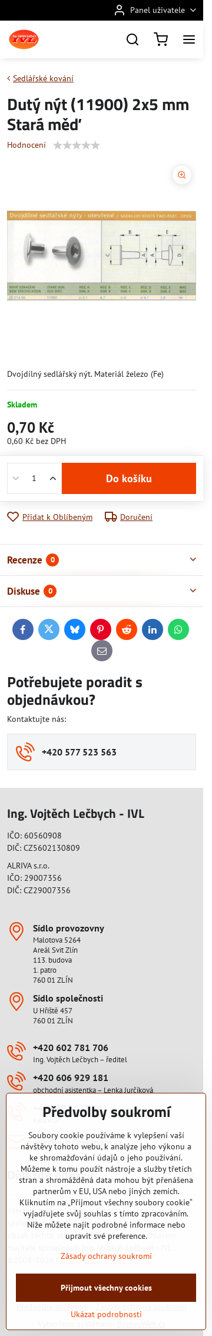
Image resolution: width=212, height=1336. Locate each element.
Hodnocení (26, 145)
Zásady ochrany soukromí (106, 1304)
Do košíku (129, 478)
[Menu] (189, 39)
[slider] (76, 145)
